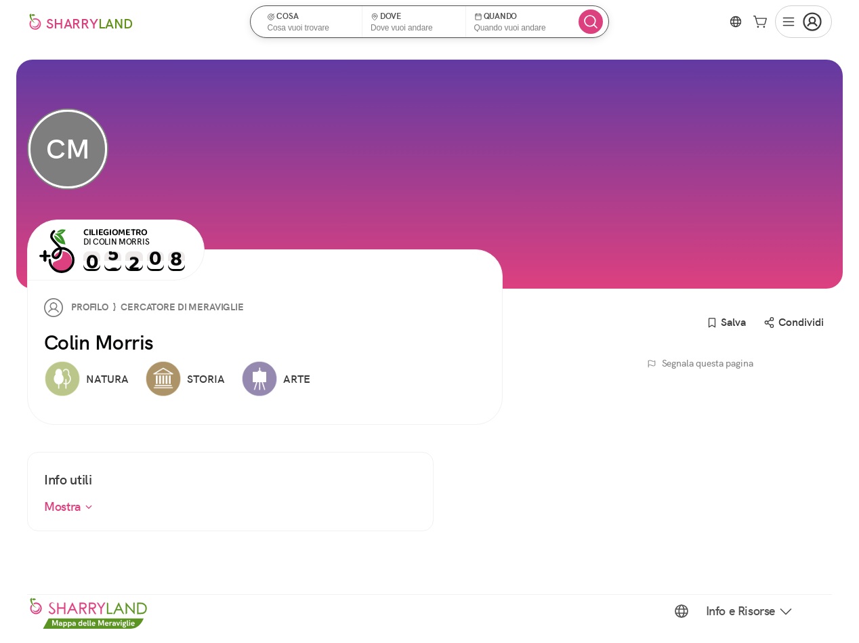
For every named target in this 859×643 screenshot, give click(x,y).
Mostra (68, 506)
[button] (310, 21)
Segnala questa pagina (700, 363)
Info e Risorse (750, 611)
